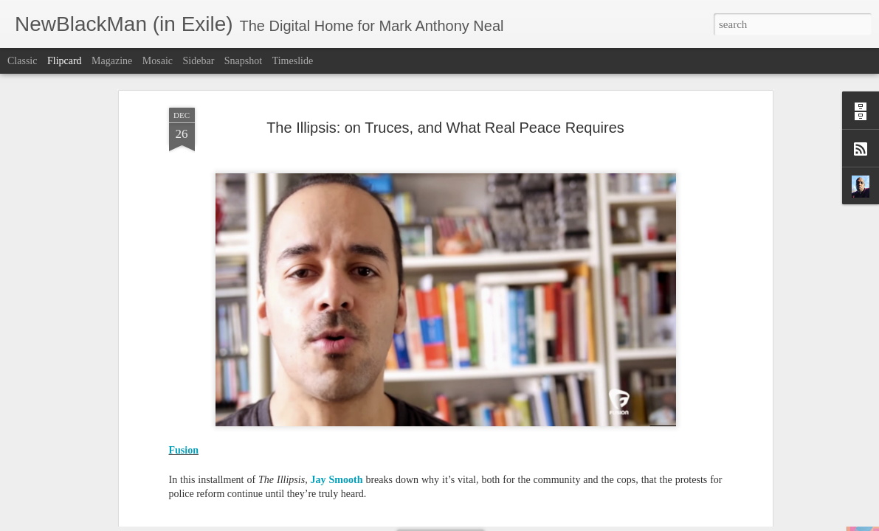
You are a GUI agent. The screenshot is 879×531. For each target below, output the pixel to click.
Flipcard (64, 60)
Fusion (184, 233)
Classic (22, 60)
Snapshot (243, 60)
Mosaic (157, 60)
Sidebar (199, 60)
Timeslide (293, 60)
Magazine (112, 60)
